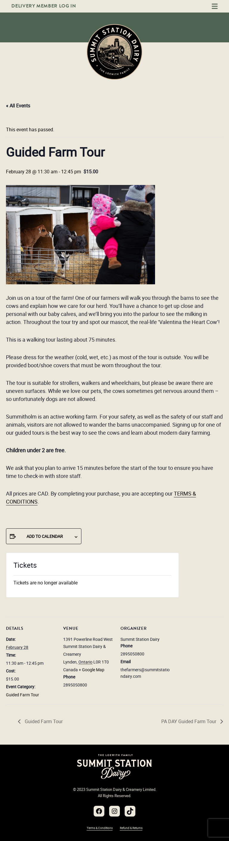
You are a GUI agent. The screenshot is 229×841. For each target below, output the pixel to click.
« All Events (18, 105)
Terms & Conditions (100, 828)
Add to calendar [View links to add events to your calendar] (45, 536)
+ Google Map (91, 669)
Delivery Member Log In (43, 6)
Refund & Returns (131, 828)
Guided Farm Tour (22, 695)
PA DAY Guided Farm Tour (189, 721)
